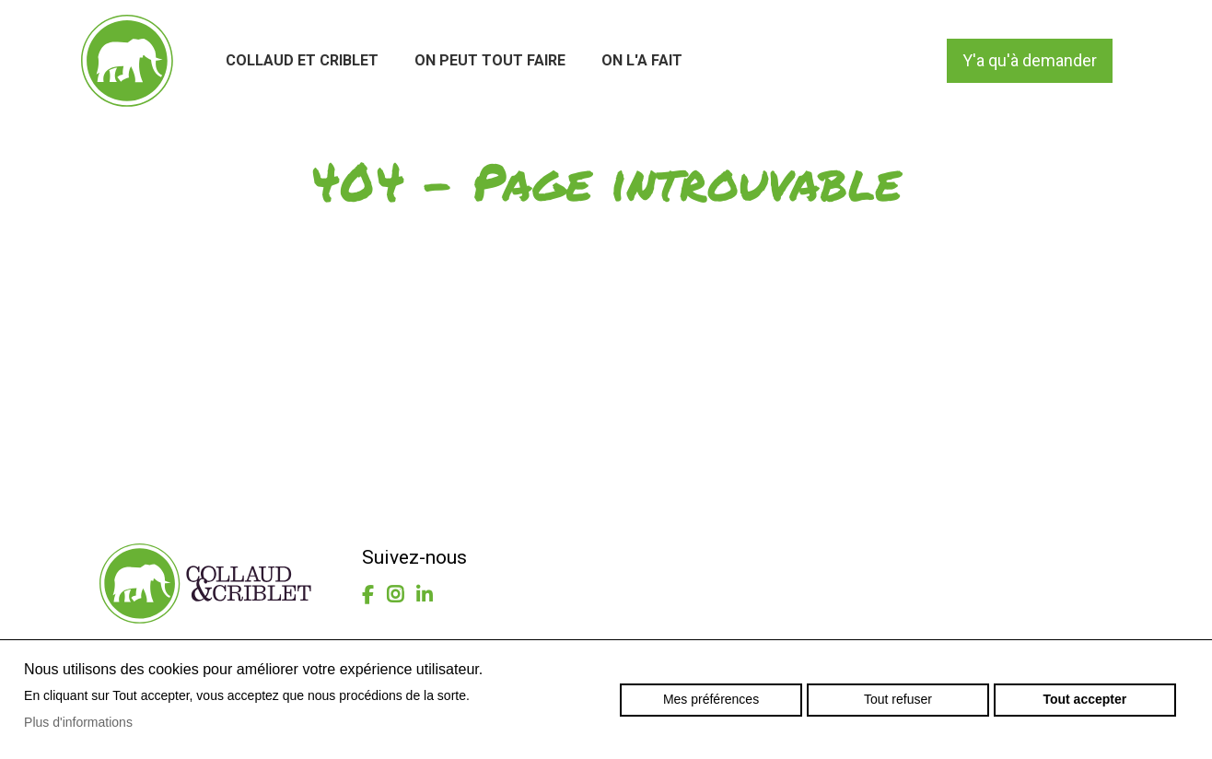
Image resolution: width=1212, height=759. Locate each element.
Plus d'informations (78, 722)
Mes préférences (711, 699)
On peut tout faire (489, 60)
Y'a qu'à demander (1029, 60)
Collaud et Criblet (302, 60)
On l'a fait (641, 60)
